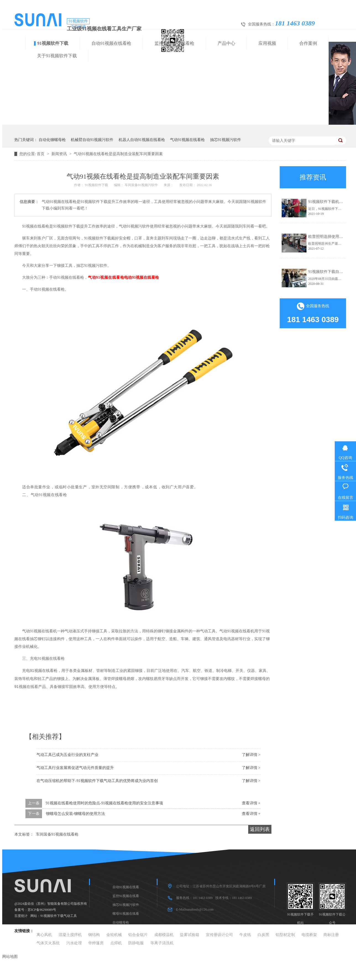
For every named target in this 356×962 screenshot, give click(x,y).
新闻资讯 (59, 154)
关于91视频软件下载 (57, 55)
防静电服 (136, 943)
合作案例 (308, 43)
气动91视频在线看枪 (187, 140)
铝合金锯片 (138, 935)
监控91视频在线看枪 (174, 43)
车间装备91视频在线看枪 (57, 834)
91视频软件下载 (52, 43)
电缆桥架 (309, 935)
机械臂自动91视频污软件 (92, 140)
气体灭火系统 (48, 943)
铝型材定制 (285, 935)
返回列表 (260, 829)
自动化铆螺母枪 (52, 140)
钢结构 (94, 935)
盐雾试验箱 (189, 935)
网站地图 (10, 957)
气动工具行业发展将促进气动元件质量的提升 (75, 768)
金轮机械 (114, 935)
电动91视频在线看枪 (141, 277)
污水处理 (74, 943)
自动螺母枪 (120, 922)
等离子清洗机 (162, 943)
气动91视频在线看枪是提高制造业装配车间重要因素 (118, 154)
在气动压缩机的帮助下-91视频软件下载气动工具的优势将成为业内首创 (97, 781)
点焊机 (116, 943)
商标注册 (331, 935)
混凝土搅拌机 (70, 935)
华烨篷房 (96, 943)
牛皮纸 (245, 935)
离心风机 (44, 935)
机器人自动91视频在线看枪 (142, 140)
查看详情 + (251, 803)
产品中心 (226, 43)
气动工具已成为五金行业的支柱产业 (67, 755)
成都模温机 (164, 935)
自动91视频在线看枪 (111, 43)
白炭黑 (263, 935)
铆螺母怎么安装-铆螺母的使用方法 (75, 814)
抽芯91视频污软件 (225, 140)
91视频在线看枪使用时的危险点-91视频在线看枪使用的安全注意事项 (104, 803)
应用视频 (267, 43)
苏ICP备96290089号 (42, 910)
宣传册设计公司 (219, 935)
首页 (41, 154)
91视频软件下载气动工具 (58, 916)
